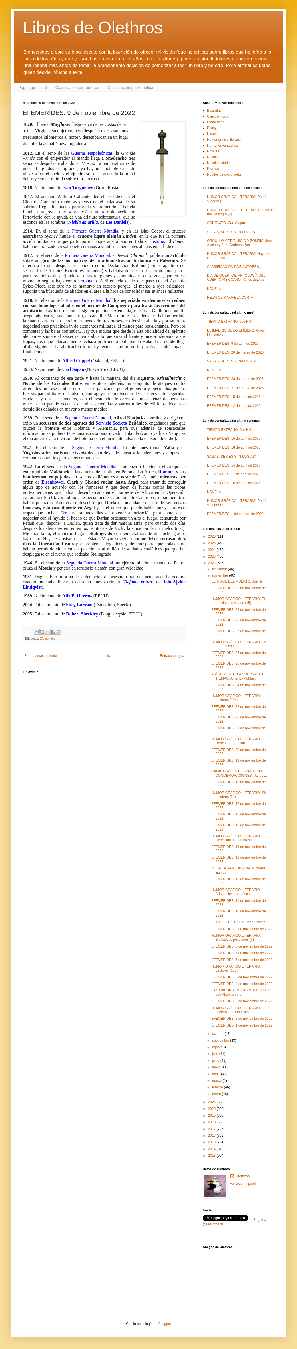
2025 (212, 543)
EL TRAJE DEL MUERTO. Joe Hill (237, 581)
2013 (212, 1156)
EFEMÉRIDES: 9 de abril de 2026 (233, 344)
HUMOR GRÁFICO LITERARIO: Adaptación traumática (236, 892)
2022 (212, 563)
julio (215, 1054)
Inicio (109, 656)
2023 (212, 556)
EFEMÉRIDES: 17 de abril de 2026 (233, 474)
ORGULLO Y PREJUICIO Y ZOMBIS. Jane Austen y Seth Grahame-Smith (240, 243)
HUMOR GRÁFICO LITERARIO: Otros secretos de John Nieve (240, 1010)
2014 (212, 1149)
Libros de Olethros (93, 27)
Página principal (32, 87)
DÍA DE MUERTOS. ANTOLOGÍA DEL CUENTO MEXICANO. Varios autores (236, 278)
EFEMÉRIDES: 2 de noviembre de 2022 (241, 1019)
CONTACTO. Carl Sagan (226, 223)
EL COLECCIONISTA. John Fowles (238, 922)
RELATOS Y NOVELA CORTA (230, 298)
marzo (217, 1081)
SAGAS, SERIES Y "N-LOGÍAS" (231, 232)
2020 (212, 1109)
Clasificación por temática (130, 87)
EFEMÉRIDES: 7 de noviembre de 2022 (241, 953)
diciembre (220, 569)
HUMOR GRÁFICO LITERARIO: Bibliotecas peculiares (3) (236, 938)
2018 (212, 1122)
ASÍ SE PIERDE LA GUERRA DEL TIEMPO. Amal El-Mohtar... (237, 676)
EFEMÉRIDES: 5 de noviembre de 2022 (241, 977)
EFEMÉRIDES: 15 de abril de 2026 (233, 397)
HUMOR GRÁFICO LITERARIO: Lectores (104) (236, 698)
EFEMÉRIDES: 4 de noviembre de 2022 (241, 984)
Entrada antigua (172, 656)
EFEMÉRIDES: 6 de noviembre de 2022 (241, 960)
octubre (218, 1034)
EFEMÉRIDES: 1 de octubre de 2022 (235, 514)
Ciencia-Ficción (218, 116)
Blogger (164, 1324)
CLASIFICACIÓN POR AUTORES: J (234, 267)
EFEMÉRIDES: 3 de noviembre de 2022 (241, 1001)
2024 (212, 550)
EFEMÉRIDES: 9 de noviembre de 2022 (241, 929)
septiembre (221, 1041)
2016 (212, 1136)
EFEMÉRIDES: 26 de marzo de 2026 (235, 352)
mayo (217, 1067)
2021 (212, 1102)
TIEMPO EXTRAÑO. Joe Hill (229, 322)
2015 (212, 1142)
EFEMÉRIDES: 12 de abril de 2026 (233, 406)
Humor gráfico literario (224, 140)
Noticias (213, 151)
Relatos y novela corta (224, 175)
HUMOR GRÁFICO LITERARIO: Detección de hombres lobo (236, 838)
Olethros (243, 1176)
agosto (217, 1047)
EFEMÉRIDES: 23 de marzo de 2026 (235, 379)
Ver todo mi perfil (243, 1184)
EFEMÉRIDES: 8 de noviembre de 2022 (241, 946)
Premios (213, 169)
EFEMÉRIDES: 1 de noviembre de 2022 (241, 1025)
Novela (212, 157)
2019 (212, 1116)
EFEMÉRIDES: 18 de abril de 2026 (233, 447)
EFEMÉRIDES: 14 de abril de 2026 (233, 465)
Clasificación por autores (77, 87)
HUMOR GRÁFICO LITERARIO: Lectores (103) (236, 968)
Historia (213, 134)
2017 (212, 1129)
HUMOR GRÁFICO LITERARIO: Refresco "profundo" (236, 741)
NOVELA (214, 289)
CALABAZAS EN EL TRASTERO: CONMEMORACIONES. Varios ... (239, 773)
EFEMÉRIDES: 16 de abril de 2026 (233, 483)
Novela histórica (219, 163)
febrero (218, 1087)
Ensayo (212, 128)
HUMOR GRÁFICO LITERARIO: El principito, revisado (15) (238, 601)
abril (216, 1074)
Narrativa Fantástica (222, 146)
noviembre (220, 575)
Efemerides (47, 638)
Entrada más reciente (40, 656)
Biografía (214, 110)
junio (216, 1061)
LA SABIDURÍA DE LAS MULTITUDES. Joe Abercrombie (241, 992)
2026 (212, 536)
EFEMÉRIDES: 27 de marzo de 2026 (235, 388)
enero (217, 1094)
